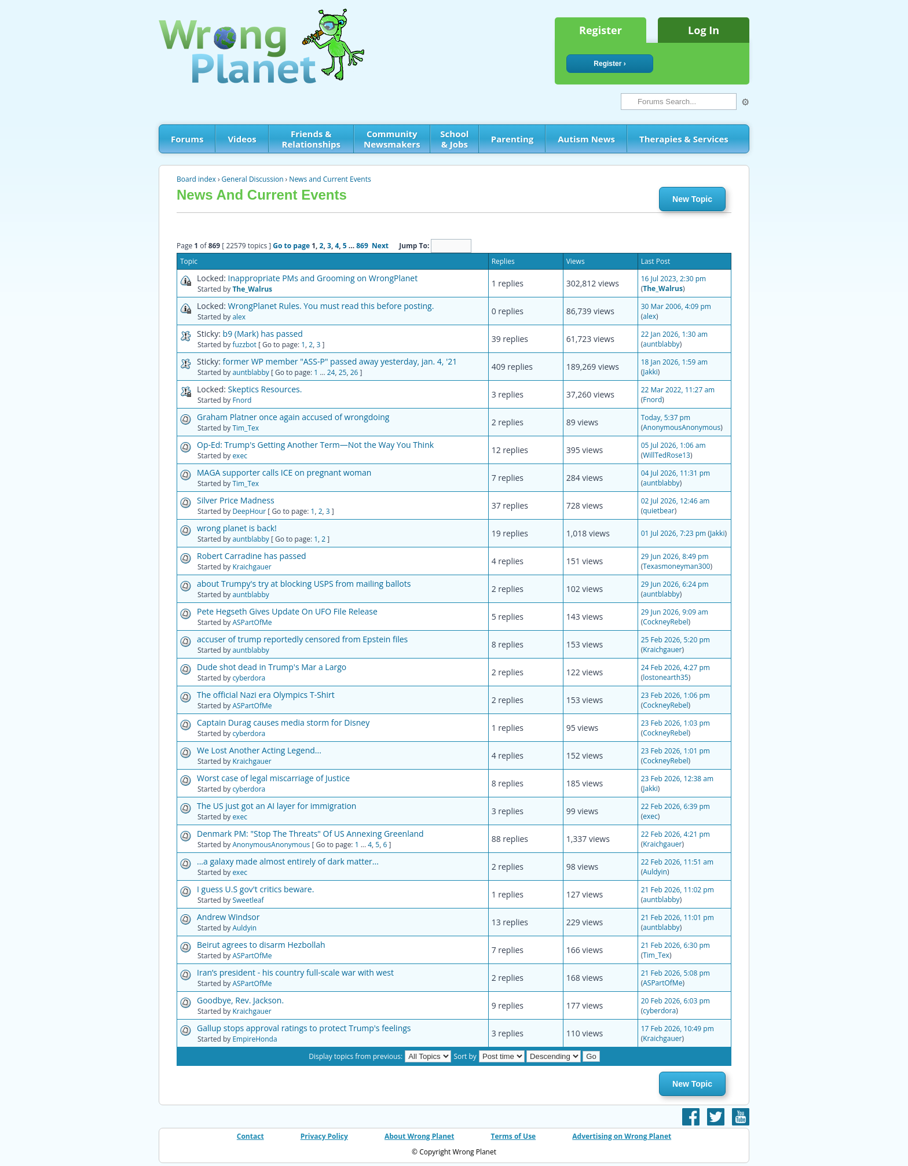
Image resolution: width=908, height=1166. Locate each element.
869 (362, 246)
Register (600, 30)
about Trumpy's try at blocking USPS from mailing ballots (304, 583)
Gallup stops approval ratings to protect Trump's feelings (304, 1027)
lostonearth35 (666, 677)
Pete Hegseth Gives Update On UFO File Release (287, 611)
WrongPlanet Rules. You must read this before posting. (331, 305)
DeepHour (249, 511)
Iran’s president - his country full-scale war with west (295, 972)
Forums (187, 139)
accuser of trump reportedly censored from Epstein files (302, 639)
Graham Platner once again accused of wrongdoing (293, 416)
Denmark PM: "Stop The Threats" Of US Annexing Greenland (310, 833)
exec (239, 456)
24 (331, 372)
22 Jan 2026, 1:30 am (674, 334)
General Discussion (253, 179)
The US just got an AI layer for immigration (276, 805)
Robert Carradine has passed (251, 555)
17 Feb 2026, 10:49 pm (677, 1028)
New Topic (692, 199)
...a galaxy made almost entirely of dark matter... (288, 861)
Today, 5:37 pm (665, 417)
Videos (242, 139)
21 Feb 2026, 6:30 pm (675, 945)
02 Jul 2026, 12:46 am (675, 501)
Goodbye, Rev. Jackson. (240, 1000)
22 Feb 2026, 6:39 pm (675, 806)
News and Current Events (330, 179)
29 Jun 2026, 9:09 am (674, 612)
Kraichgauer (251, 567)
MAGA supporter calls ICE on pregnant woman (284, 472)
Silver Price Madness (235, 500)
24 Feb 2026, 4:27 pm (675, 667)
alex (239, 317)
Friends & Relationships (311, 139)
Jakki (650, 372)
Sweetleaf (247, 900)
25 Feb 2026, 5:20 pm (675, 640)
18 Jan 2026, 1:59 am (674, 362)
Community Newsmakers (392, 139)
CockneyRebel (665, 622)
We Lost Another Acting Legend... (259, 750)
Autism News (586, 139)
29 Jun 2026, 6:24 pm (675, 584)
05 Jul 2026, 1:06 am (673, 445)
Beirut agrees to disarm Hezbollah (261, 944)
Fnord (241, 400)
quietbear (658, 511)
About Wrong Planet (419, 1136)
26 (354, 372)
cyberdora (248, 678)
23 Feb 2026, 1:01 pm (675, 751)
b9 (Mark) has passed (263, 333)
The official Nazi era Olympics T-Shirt (266, 694)
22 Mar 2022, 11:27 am (678, 390)
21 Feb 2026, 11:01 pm (677, 917)
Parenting (512, 139)
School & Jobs (454, 139)
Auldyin (655, 872)
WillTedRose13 (666, 455)
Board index (196, 179)
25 (343, 372)
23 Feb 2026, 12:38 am (677, 779)
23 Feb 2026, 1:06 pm (675, 695)
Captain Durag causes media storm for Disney (283, 722)
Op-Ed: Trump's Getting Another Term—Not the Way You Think (315, 444)
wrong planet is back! (237, 528)
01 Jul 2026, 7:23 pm (673, 533)
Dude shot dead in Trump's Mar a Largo (271, 666)
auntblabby (661, 344)
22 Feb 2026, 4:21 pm (675, 834)
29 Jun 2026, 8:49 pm (675, 556)
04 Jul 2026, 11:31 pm (675, 473)
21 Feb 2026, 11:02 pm (677, 890)
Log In (703, 30)
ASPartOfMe (252, 622)
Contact (250, 1136)
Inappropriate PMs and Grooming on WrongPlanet (323, 278)
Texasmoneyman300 (676, 566)
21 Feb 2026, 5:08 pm (675, 973)
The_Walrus (252, 289)
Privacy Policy (324, 1136)
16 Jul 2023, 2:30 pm (673, 279)
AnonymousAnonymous (681, 427)
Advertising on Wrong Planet (621, 1136)
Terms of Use (513, 1136)
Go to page (291, 246)
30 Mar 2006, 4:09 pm (676, 306)
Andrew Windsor (228, 916)
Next (380, 246)
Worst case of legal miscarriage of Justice (273, 778)
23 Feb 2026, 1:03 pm (675, 723)
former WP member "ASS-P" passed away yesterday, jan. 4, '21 (340, 361)
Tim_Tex (245, 428)
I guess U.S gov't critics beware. (255, 889)
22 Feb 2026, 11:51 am (677, 862)
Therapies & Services (683, 139)
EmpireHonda (254, 1039)
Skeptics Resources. (265, 389)
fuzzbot (244, 345)
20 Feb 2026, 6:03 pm (675, 1001)
